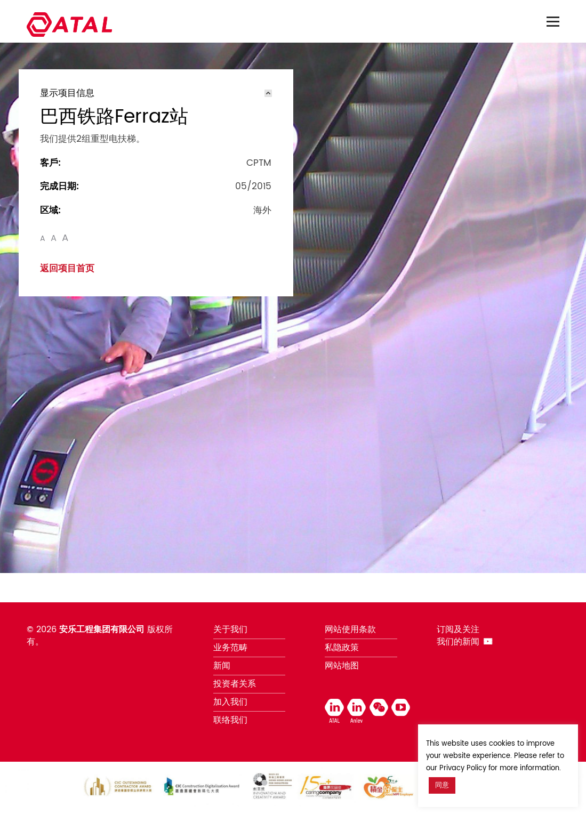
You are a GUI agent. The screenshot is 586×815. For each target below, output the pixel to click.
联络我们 (230, 720)
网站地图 (342, 666)
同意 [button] (442, 785)
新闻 (221, 666)
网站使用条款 (350, 629)
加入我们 (230, 702)
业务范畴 (230, 648)
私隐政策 (342, 648)
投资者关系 (234, 684)
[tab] (156, 93)
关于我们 (230, 629)
